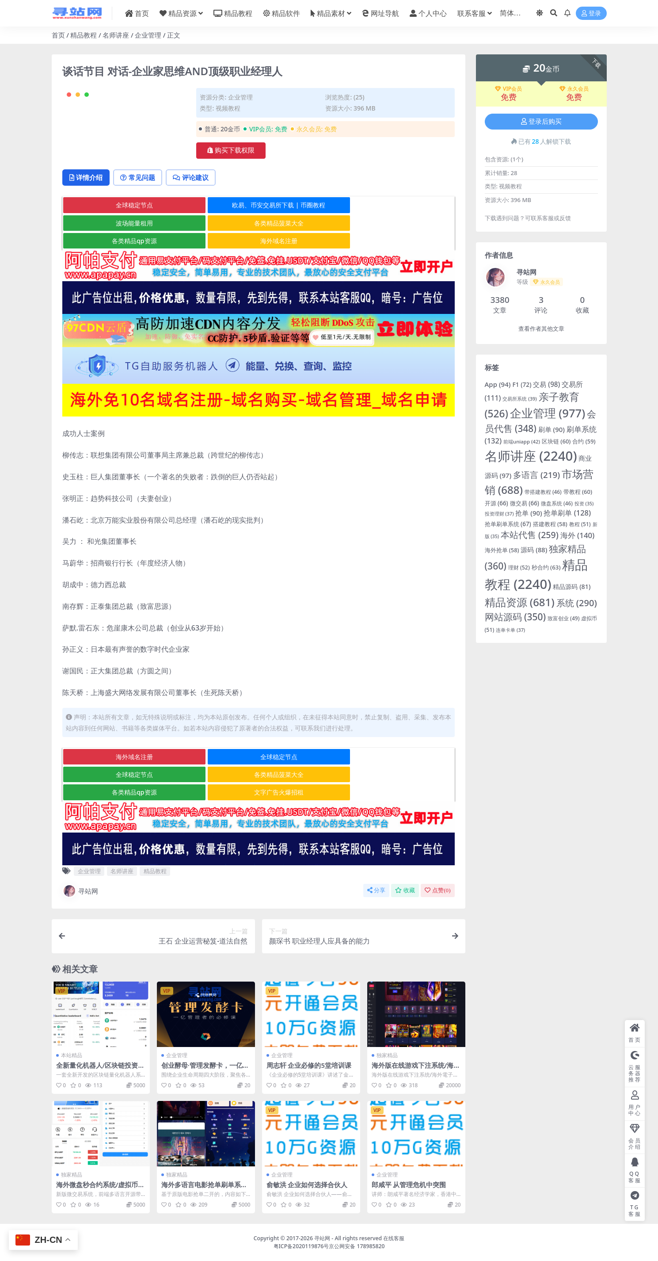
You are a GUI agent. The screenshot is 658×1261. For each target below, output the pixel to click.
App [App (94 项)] (498, 384)
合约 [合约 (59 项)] (583, 441)
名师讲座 (116, 35)
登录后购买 (541, 121)
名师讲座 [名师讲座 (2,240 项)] (531, 456)
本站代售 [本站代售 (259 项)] (530, 535)
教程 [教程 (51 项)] (580, 524)
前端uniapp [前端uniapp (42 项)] (521, 441)
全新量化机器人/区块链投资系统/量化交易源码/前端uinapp (100, 1069)
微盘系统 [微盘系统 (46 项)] (557, 503)
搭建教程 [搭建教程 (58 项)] (550, 524)
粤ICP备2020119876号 (301, 1246)
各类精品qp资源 (258, 259)
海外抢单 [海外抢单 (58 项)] (502, 550)
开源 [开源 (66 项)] (496, 503)
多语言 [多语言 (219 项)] (536, 475)
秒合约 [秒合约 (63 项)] (546, 567)
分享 (376, 890)
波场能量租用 (388, 241)
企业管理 (148, 35)
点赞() (437, 890)
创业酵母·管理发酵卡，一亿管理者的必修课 (205, 1069)
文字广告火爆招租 (388, 792)
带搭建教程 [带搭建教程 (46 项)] (543, 491)
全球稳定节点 (127, 241)
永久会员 (574, 89)
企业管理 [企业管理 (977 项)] (547, 412)
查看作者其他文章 (541, 328)
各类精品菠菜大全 (127, 259)
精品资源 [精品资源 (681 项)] (520, 602)
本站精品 (71, 1055)
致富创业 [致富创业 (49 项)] (564, 618)
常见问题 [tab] (140, 213)
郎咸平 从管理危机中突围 (409, 1184)
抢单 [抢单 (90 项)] (528, 512)
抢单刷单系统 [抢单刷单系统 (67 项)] (508, 524)
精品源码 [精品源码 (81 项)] (571, 586)
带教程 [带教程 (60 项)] (577, 492)
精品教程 (83, 35)
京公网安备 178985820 (356, 1246)
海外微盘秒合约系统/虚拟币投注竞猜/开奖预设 (100, 1188)
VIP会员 (508, 89)
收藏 (405, 890)
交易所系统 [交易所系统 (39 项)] (519, 398)
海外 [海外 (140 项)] (577, 535)
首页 (58, 35)
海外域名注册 (388, 259)
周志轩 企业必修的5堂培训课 (309, 1065)
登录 (591, 13)
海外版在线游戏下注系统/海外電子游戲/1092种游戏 (416, 1069)
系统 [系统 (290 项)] (576, 603)
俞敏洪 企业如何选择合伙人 (307, 1184)
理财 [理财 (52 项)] (519, 567)
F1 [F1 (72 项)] (521, 384)
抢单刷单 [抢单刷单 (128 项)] (567, 513)
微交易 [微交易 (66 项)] (524, 503)
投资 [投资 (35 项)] (584, 504)
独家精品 (387, 1055)
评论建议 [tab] (195, 213)
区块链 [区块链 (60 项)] (556, 441)
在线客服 (393, 1238)
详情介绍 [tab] (86, 213)
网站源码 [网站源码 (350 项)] (515, 617)
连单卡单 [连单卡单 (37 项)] (510, 630)
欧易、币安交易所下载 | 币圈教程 (257, 241)
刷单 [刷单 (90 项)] (551, 429)
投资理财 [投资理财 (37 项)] (499, 513)
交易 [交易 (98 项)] (546, 384)
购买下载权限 (231, 150)
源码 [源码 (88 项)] (534, 549)
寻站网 (80, 891)
